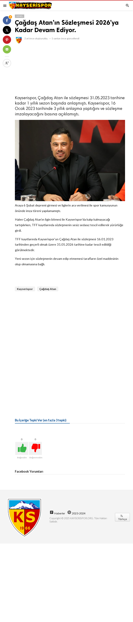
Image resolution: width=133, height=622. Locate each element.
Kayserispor (25, 288)
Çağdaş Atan (47, 288)
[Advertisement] (70, 69)
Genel (19, 16)
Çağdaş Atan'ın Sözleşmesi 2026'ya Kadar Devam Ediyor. (67, 26)
